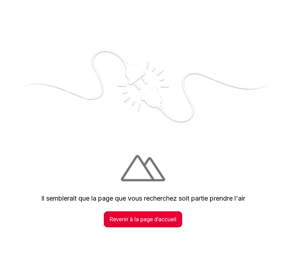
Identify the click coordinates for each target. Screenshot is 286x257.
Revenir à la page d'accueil (143, 219)
